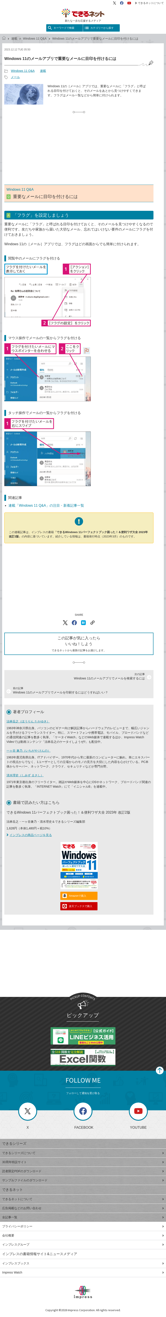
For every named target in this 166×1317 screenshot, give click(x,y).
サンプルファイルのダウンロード (83, 1180)
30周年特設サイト (83, 1162)
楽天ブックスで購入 (80, 906)
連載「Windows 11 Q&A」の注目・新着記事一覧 (46, 505)
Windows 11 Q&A (35, 38)
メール (15, 77)
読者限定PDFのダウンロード (83, 1171)
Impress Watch (83, 1272)
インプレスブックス (83, 1263)
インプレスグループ (83, 1244)
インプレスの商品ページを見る (29, 835)
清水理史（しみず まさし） (25, 775)
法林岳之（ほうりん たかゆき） (28, 721)
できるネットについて (149, 3)
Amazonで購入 (77, 895)
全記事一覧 (83, 1217)
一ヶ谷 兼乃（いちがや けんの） (28, 750)
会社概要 (83, 1235)
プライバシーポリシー (83, 1226)
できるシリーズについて (83, 1153)
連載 (14, 38)
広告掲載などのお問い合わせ (83, 1208)
